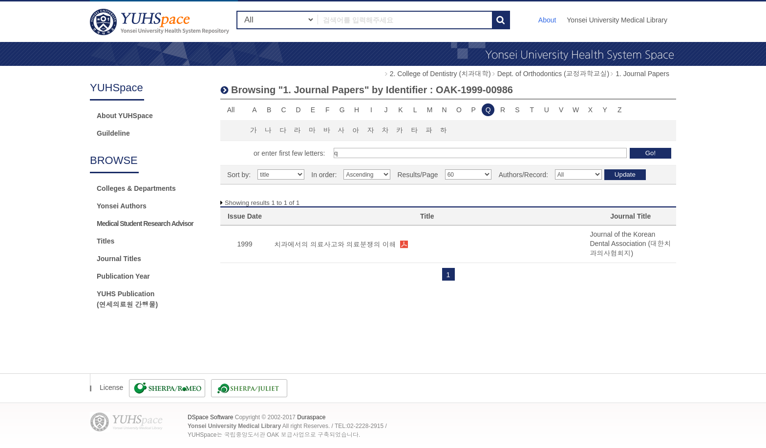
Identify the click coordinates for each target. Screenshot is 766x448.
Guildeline (113, 133)
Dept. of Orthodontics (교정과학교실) (553, 74)
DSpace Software (210, 417)
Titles (105, 241)
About (547, 20)
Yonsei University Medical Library (617, 20)
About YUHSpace (125, 116)
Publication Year (123, 276)
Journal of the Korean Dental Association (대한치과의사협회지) (630, 243)
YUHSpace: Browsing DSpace (161, 22)
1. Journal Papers (642, 74)
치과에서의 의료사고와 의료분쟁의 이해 (335, 244)
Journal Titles (119, 259)
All (231, 110)
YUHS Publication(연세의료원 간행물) (127, 299)
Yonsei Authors (122, 206)
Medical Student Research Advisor (145, 223)
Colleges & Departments (136, 188)
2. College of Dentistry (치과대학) (440, 74)
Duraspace (311, 417)
